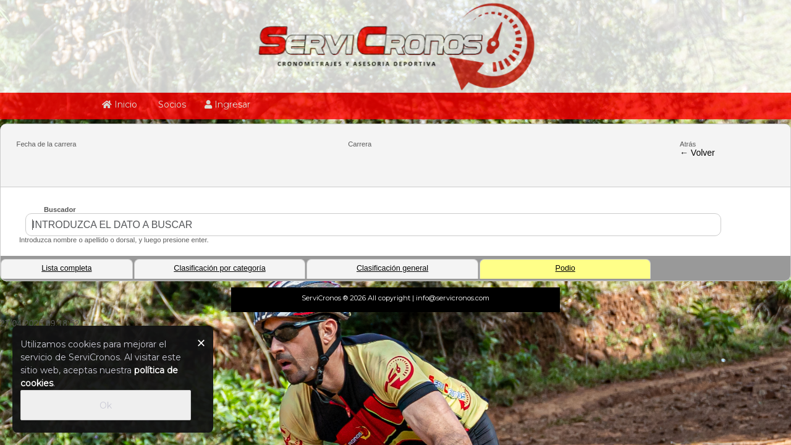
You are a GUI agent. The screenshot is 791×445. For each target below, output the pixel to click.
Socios (171, 104)
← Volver (697, 153)
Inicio (119, 104)
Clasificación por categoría (219, 268)
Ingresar (227, 104)
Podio (565, 268)
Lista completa (66, 268)
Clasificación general (392, 268)
